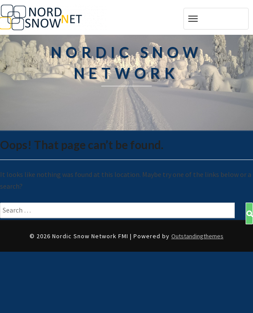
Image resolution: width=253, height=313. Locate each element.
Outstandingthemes (197, 236)
